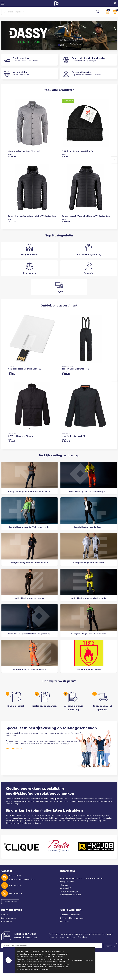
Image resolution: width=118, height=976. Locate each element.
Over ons (64, 885)
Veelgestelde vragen (69, 891)
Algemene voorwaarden (70, 915)
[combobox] (47, 12)
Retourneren (6, 921)
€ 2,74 (65, 155)
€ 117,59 (12, 220)
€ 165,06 (66, 373)
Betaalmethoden (8, 918)
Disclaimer (64, 921)
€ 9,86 (11, 440)
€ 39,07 (12, 155)
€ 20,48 (66, 440)
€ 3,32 (11, 373)
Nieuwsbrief (65, 888)
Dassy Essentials (67, 882)
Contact (4, 915)
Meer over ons (12, 748)
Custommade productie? (71, 895)
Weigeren (89, 960)
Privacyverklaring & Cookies (72, 918)
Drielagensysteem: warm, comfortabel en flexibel (81, 878)
